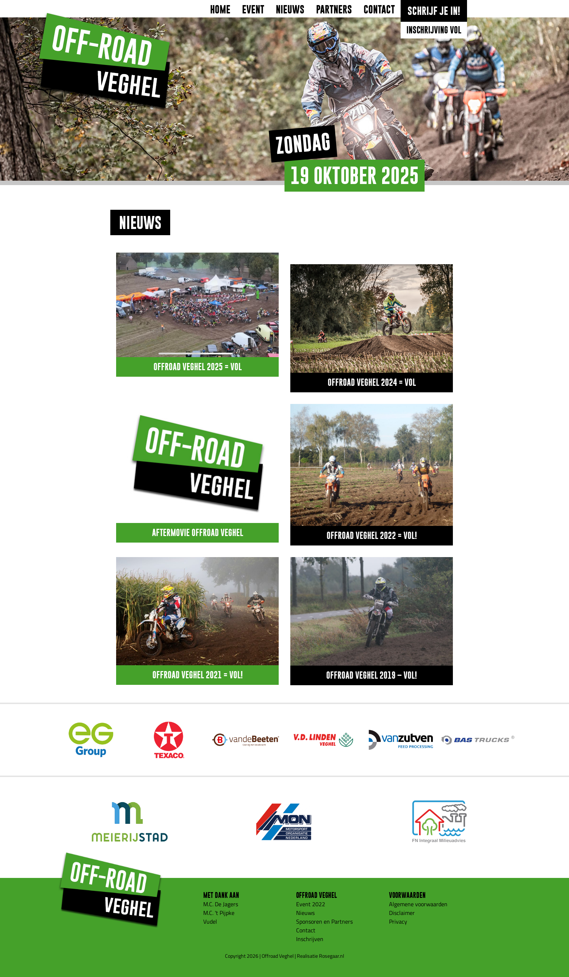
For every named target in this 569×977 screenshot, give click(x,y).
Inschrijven (309, 939)
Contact (379, 9)
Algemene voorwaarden (418, 904)
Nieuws (290, 9)
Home (220, 9)
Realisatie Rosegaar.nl (320, 956)
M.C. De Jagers (220, 904)
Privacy (398, 921)
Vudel (210, 921)
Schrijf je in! (434, 11)
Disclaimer (402, 912)
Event (253, 9)
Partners (334, 9)
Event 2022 (310, 904)
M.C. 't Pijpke (218, 912)
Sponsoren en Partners (324, 921)
